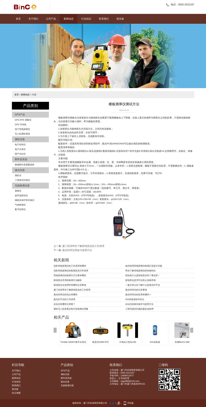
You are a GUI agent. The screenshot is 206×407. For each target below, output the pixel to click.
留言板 (120, 18)
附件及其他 (21, 159)
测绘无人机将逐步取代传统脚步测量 (71, 309)
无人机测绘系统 (22, 134)
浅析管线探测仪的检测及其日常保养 (71, 270)
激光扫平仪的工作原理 (64, 299)
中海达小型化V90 (127, 342)
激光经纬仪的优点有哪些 (65, 294)
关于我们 (33, 18)
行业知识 (86, 18)
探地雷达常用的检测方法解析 (68, 280)
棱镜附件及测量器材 (24, 164)
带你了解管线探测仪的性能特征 (140, 270)
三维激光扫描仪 (22, 180)
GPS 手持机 (20, 124)
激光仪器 (20, 170)
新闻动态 (69, 18)
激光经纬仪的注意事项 (136, 290)
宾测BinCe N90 (182, 342)
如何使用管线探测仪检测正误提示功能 (143, 266)
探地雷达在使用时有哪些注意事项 (70, 285)
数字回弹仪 (20, 209)
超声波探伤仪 (21, 195)
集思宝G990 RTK (100, 342)
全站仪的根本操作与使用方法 (139, 304)
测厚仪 (18, 191)
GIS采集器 (155, 342)
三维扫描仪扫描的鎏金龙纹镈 (139, 309)
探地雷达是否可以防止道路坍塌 (140, 280)
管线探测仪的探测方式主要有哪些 (70, 275)
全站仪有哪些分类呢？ (64, 304)
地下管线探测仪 (22, 129)
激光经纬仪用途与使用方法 (77, 250)
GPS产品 (20, 114)
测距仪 (18, 175)
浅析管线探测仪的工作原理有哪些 (70, 266)
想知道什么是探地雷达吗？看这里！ (142, 275)
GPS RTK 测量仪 (23, 120)
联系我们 (104, 18)
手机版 (130, 403)
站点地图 (16, 393)
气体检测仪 (20, 205)
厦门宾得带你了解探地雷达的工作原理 (83, 246)
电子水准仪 (20, 149)
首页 (18, 18)
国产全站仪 (20, 154)
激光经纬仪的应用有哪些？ (138, 294)
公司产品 (51, 18)
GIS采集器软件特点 (134, 299)
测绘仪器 (20, 139)
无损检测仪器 (22, 185)
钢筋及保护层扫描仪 (24, 200)
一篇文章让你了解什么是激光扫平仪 (142, 285)
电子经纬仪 (20, 144)
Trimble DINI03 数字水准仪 (73, 342)
